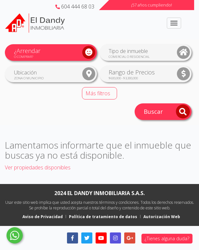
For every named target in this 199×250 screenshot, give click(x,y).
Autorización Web (161, 216)
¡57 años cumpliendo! (151, 5)
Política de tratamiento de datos (103, 216)
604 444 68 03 (74, 6)
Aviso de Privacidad (42, 216)
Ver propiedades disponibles (38, 167)
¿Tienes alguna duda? (167, 238)
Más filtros (98, 93)
